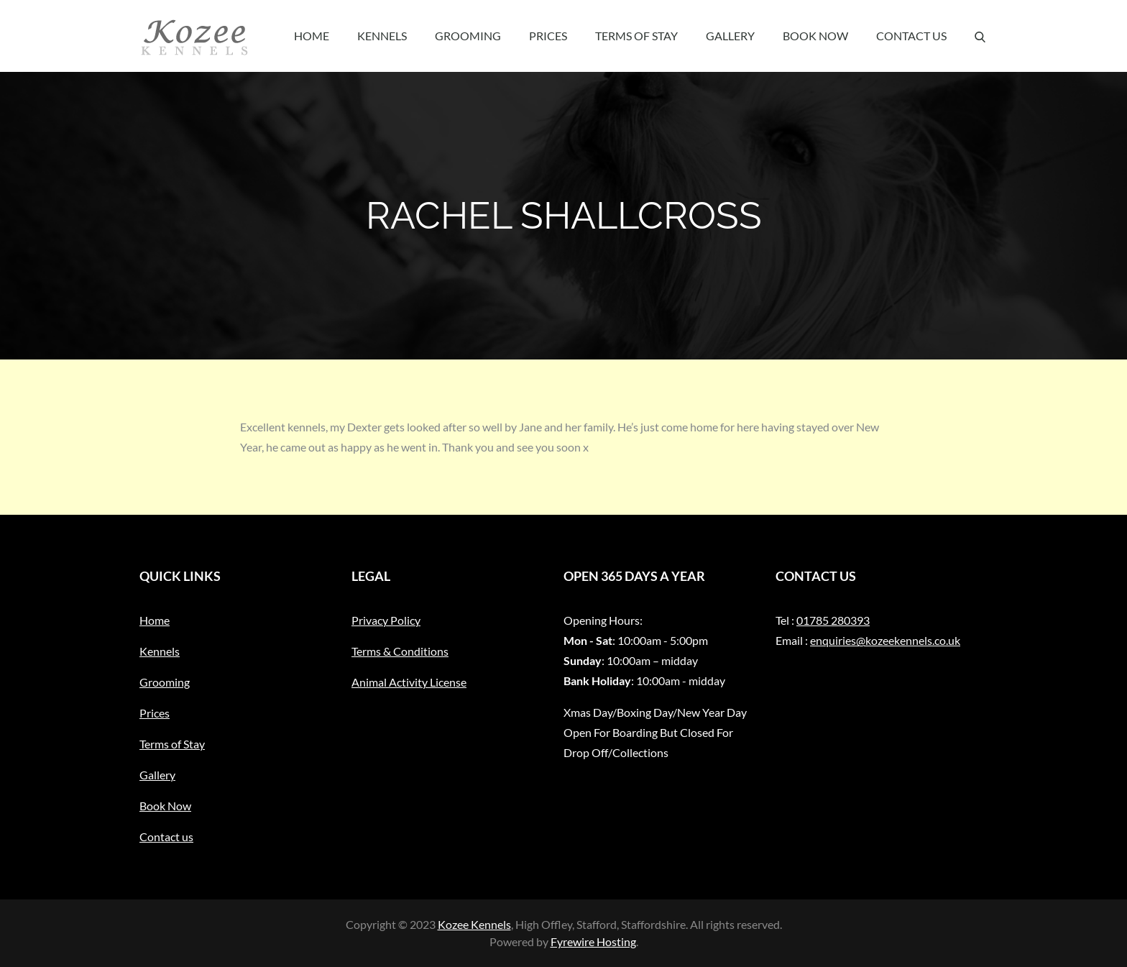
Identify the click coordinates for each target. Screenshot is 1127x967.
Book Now (815, 35)
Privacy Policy (385, 620)
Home (311, 35)
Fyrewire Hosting (593, 941)
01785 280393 (833, 620)
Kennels (382, 35)
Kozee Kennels (474, 924)
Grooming (468, 35)
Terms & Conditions (399, 651)
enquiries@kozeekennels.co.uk (885, 640)
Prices (548, 35)
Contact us (911, 35)
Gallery (730, 35)
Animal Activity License (408, 682)
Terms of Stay (636, 35)
